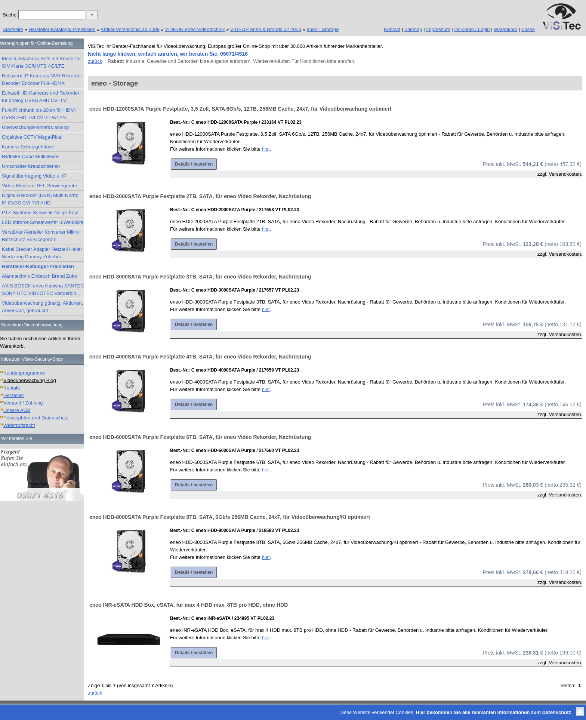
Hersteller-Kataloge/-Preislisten (61, 29)
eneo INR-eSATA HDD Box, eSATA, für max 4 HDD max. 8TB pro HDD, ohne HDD (188, 605)
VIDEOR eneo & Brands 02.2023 (265, 29)
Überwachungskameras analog (35, 127)
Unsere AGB (16, 410)
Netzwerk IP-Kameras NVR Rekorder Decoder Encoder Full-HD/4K (42, 79)
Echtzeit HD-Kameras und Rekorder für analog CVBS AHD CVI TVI (40, 96)
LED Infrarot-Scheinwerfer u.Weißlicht (42, 222)
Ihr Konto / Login (472, 29)
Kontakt (392, 29)
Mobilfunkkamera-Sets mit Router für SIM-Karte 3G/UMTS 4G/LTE (41, 62)
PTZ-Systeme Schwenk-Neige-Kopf (40, 212)
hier (266, 149)
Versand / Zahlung (23, 403)
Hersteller (13, 395)
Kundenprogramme (24, 373)
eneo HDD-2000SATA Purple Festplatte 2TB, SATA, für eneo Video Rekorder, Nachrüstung (200, 196)
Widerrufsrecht (19, 425)
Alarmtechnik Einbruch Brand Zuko (39, 276)
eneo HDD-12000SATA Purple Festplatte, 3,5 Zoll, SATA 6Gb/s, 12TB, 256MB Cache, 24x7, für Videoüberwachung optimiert (240, 109)
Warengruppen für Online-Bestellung (36, 43)
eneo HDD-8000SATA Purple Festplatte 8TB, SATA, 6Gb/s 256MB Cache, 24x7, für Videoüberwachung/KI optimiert (229, 517)
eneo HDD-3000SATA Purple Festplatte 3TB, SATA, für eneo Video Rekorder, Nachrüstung (200, 277)
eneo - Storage (323, 29)
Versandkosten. (565, 174)
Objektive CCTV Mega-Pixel (32, 137)
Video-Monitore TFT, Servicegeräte (39, 185)
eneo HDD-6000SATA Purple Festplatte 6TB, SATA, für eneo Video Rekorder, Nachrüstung (200, 437)
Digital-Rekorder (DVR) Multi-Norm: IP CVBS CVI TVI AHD (40, 199)
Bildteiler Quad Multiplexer (30, 156)
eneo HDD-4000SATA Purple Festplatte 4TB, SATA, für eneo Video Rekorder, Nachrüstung (200, 357)
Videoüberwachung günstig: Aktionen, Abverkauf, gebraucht (42, 306)
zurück (95, 61)
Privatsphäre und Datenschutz (35, 418)
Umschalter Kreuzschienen (31, 166)
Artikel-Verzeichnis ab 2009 (130, 29)
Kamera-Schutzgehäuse (28, 147)
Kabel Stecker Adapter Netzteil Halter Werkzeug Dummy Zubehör (42, 252)
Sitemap (413, 29)
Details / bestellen (194, 164)
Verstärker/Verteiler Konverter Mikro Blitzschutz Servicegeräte (40, 235)
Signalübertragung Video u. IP (34, 176)
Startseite (13, 29)
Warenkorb (505, 29)
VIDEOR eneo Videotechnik (195, 29)
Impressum (438, 29)
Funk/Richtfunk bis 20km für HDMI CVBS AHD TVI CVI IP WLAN (39, 113)
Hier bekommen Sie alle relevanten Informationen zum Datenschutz (493, 712)
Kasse (528, 29)
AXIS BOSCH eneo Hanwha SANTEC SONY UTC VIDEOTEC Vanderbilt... (43, 289)
